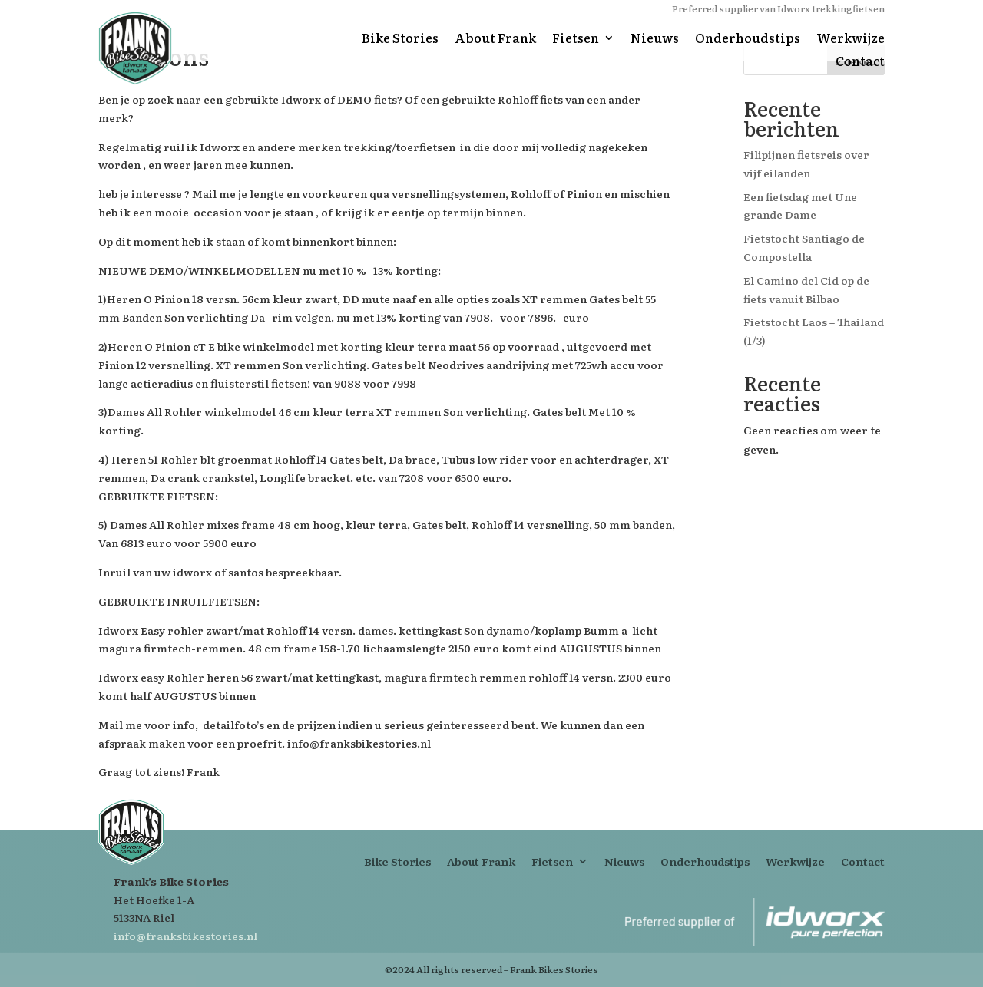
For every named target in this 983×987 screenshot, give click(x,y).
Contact (860, 62)
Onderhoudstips (747, 39)
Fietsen (575, 39)
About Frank (495, 39)
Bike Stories (400, 39)
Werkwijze (850, 39)
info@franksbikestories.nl (185, 935)
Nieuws (655, 39)
